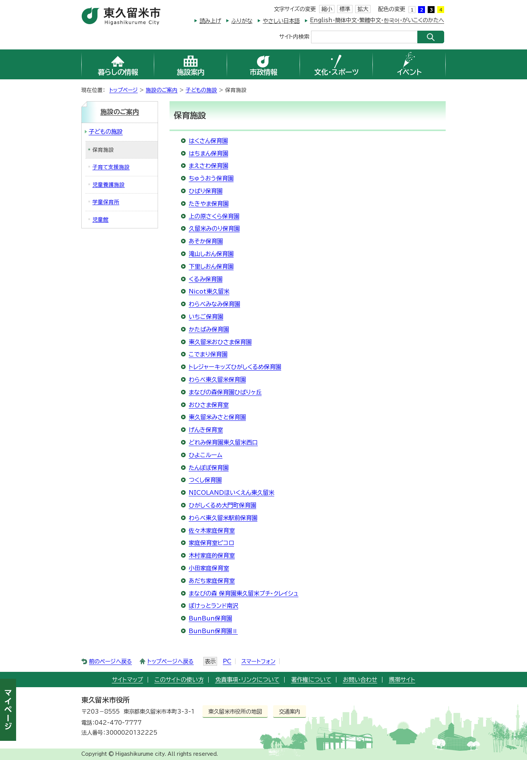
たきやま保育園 (209, 204)
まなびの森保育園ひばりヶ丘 (225, 392)
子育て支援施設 (111, 167)
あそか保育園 (206, 241)
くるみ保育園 (205, 279)
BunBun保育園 (210, 618)
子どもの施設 (201, 90)
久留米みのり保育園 (214, 228)
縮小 (326, 9)
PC (227, 661)
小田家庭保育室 (209, 568)
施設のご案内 (162, 90)
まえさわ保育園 (208, 166)
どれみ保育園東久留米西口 (223, 442)
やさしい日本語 (281, 21)
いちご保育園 (206, 317)
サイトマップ (127, 680)
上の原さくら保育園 (214, 216)
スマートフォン (258, 661)
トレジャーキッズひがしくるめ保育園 (235, 367)
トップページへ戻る (170, 661)
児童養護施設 (108, 184)
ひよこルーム (205, 455)
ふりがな (241, 21)
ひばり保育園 (205, 191)
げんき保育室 (206, 430)
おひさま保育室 (209, 405)
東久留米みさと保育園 (217, 417)
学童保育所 (105, 202)
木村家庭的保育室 (212, 555)
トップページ (123, 90)
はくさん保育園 (208, 141)
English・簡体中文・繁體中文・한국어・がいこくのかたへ (377, 20)
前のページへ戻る (110, 661)
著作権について (311, 680)
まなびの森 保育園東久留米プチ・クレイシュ (243, 593)
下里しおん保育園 (211, 266)
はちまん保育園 (208, 153)
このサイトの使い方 (179, 680)
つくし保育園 (205, 480)
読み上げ (210, 21)
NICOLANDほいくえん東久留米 (231, 493)
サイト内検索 (294, 36)
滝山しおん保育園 (211, 254)
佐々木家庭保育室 (212, 530)
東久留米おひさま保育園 (220, 342)
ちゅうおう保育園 (211, 178)
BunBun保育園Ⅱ (213, 631)
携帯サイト (402, 680)
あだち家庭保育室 (212, 581)
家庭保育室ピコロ (211, 543)
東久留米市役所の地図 (235, 711)
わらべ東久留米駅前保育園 (223, 518)
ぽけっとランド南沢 (213, 606)
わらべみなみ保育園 (214, 304)
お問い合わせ (360, 680)
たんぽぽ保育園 (209, 468)
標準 (344, 9)
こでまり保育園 (208, 354)
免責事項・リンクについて (247, 680)
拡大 (362, 9)
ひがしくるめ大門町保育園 (222, 505)
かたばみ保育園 (209, 329)
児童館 (100, 219)
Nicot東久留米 (209, 291)
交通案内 (289, 711)
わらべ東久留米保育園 (217, 379)
